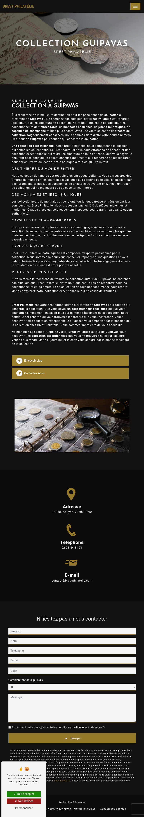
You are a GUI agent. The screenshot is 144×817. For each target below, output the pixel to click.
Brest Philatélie (18, 6)
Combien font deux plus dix (25, 676)
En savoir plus (29, 361)
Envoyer (76, 734)
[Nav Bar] (135, 6)
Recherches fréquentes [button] (72, 802)
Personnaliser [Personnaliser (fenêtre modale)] (24, 808)
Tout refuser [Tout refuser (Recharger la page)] (24, 801)
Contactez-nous (30, 373)
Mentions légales (85, 808)
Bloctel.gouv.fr (61, 776)
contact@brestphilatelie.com (72, 576)
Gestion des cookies (113, 808)
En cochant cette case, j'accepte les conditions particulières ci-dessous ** (58, 723)
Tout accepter (24, 793)
